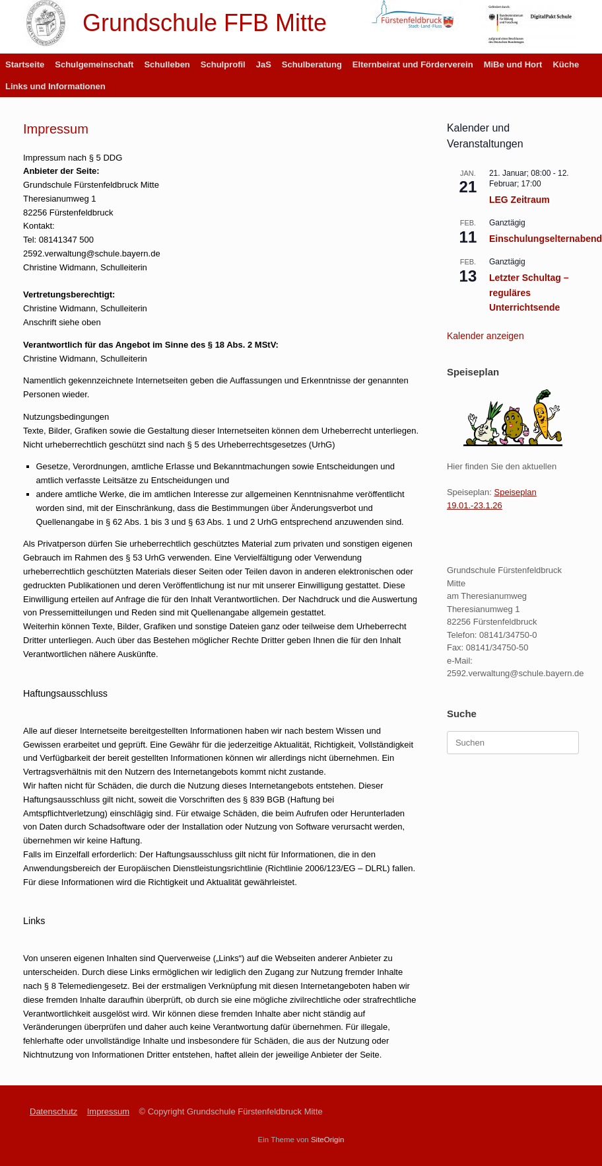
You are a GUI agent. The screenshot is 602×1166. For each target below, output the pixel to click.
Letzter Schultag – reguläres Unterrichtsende (529, 292)
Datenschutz (53, 1111)
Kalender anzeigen (485, 335)
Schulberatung (312, 64)
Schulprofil (223, 64)
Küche (565, 64)
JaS (263, 64)
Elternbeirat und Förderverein (412, 64)
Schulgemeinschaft (94, 64)
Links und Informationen (55, 86)
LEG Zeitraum (519, 199)
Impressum (108, 1111)
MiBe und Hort (513, 64)
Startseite (24, 64)
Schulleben (166, 64)
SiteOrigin (328, 1140)
